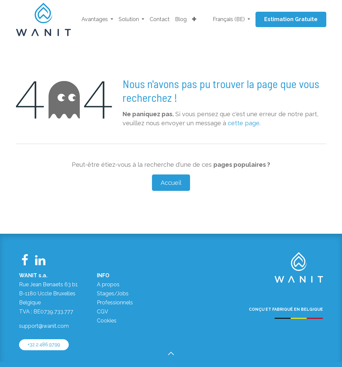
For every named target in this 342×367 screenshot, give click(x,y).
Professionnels (115, 302)
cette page (244, 123)
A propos (108, 284)
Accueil (171, 182)
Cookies (107, 320)
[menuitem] (97, 19)
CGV (102, 311)
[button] (171, 354)
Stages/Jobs (113, 293)
